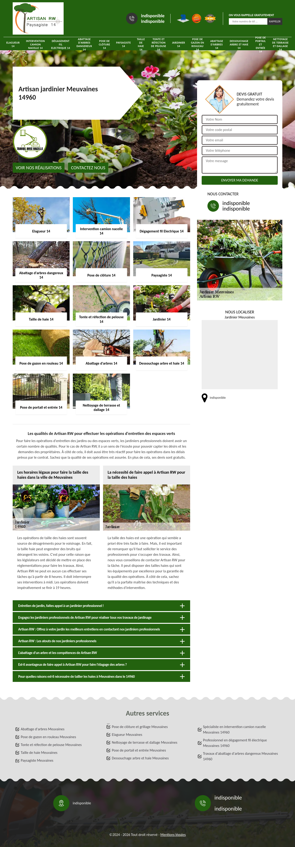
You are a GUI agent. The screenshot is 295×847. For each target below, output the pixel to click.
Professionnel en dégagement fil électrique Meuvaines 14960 (235, 743)
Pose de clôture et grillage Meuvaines (140, 727)
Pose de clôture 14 (104, 44)
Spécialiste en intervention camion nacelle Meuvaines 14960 (234, 729)
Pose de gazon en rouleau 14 (197, 44)
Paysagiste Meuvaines (37, 760)
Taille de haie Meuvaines (39, 752)
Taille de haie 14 (141, 44)
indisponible (153, 15)
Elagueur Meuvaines (127, 734)
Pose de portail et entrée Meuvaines (139, 750)
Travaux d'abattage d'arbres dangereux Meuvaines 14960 (240, 756)
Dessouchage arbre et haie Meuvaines (140, 758)
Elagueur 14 (13, 44)
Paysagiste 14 (123, 44)
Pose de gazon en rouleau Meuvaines (48, 737)
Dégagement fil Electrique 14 (60, 44)
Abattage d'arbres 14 (216, 44)
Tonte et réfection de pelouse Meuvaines (51, 745)
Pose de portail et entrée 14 (260, 44)
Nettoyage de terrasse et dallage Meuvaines (144, 742)
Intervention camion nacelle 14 (35, 44)
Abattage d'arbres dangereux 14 (84, 44)
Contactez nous (88, 167)
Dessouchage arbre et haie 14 (239, 44)
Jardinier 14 (178, 44)
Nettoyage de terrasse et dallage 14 (280, 44)
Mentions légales (173, 834)
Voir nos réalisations (39, 167)
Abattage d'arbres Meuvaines (43, 729)
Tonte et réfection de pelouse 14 (158, 44)
